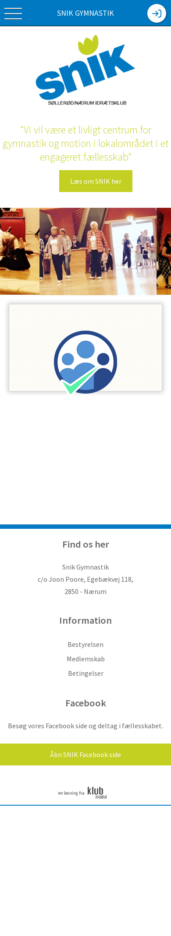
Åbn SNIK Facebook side (85, 754)
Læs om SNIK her (95, 181)
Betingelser (85, 673)
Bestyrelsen (85, 644)
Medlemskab (86, 658)
